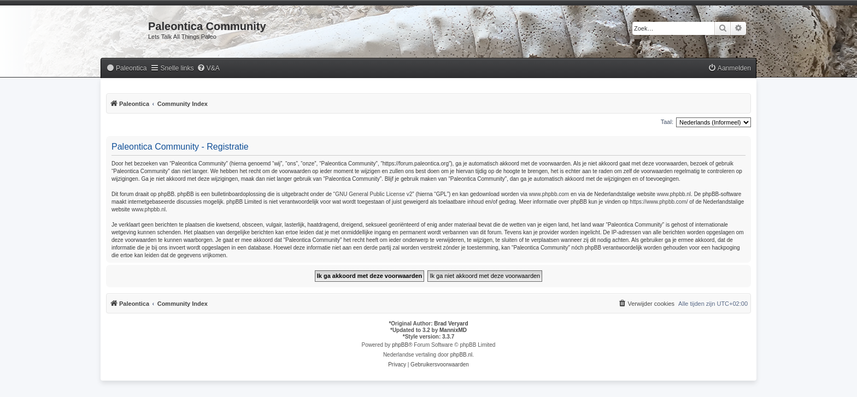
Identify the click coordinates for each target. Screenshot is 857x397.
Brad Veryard (451, 324)
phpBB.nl (461, 355)
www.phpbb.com (549, 194)
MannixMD (453, 330)
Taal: (667, 121)
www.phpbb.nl (674, 194)
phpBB (400, 345)
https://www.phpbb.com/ (659, 202)
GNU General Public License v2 (373, 194)
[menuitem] (126, 68)
